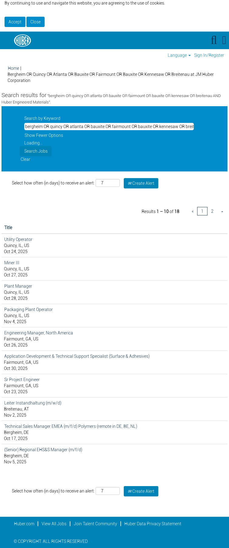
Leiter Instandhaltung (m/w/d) (32, 403)
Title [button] (8, 227)
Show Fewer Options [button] (44, 135)
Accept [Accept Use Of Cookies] (15, 21)
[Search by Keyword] (109, 126)
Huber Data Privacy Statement (152, 523)
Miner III (11, 262)
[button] (224, 40)
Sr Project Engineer (22, 379)
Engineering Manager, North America (38, 332)
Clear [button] (25, 159)
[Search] (214, 40)
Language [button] (179, 55)
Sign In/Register (209, 55)
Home (13, 68)
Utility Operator (18, 239)
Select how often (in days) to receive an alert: (53, 183)
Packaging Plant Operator (28, 309)
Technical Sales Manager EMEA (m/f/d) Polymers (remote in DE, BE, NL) (70, 426)
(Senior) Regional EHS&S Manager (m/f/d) (43, 449)
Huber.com (24, 523)
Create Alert (141, 183)
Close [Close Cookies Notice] (35, 21)
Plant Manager (18, 286)
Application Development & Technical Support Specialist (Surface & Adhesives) (77, 356)
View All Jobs (54, 523)
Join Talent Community (95, 523)
